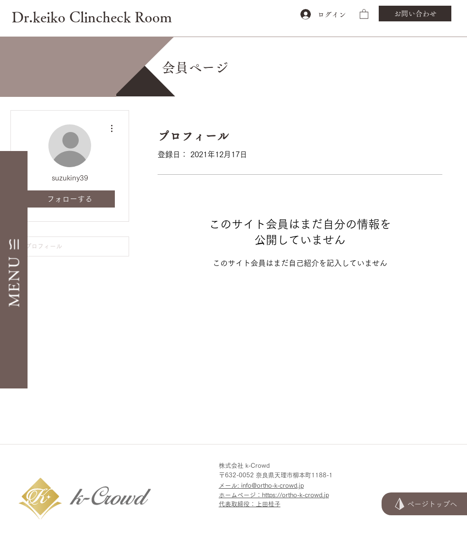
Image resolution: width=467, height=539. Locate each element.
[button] (364, 14)
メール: (230, 485)
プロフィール (43, 246)
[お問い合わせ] (415, 13)
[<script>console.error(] (285, 521)
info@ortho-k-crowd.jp (272, 485)
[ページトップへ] (424, 503)
